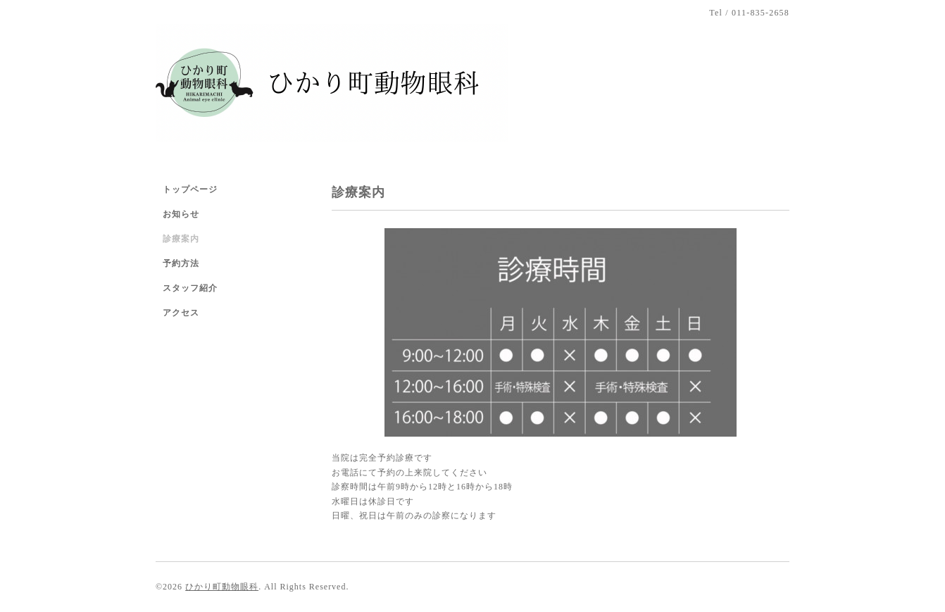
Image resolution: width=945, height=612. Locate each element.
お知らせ (181, 214)
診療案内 (181, 239)
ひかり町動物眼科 (221, 587)
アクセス (181, 313)
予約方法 (181, 263)
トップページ (190, 189)
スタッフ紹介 (190, 288)
